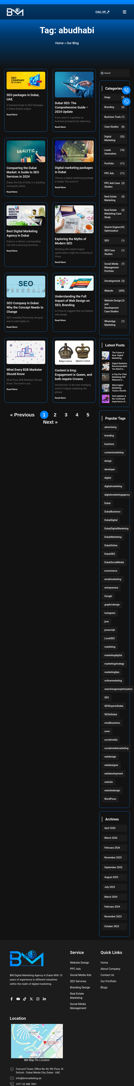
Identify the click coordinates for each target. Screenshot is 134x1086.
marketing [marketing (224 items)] (109, 646)
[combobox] (114, 73)
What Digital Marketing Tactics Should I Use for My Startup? (119, 390)
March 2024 (110, 896)
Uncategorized (112, 281)
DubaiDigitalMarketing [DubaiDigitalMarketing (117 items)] (116, 528)
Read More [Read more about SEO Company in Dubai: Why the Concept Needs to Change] (12, 327)
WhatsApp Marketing (110, 323)
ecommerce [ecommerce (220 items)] (110, 570)
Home (59, 43)
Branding (109, 107)
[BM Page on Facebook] (12, 999)
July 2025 (109, 887)
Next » (50, 422)
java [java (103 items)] (106, 621)
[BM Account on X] (32, 999)
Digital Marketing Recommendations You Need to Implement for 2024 (120, 369)
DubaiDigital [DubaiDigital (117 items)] (111, 520)
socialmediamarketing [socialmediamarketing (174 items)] (116, 748)
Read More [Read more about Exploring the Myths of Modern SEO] (60, 262)
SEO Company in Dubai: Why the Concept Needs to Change (25, 307)
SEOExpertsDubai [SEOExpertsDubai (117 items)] (113, 706)
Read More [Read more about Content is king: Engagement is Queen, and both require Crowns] (60, 398)
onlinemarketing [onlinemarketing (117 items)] (113, 680)
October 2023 (111, 926)
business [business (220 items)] (109, 444)
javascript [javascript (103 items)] (109, 630)
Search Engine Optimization (112, 229)
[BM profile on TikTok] (25, 999)
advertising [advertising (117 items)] (110, 427)
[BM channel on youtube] (19, 999)
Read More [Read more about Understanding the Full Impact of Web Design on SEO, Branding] (60, 320)
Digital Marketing (109, 138)
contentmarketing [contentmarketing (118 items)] (114, 452)
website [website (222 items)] (108, 782)
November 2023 (113, 916)
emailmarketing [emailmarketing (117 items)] (112, 579)
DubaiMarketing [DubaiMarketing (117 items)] (113, 537)
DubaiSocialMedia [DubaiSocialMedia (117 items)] (114, 562)
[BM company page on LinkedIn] (45, 999)
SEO (106, 240)
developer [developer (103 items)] (109, 469)
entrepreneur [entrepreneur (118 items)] (111, 587)
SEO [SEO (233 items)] (106, 697)
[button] (124, 12)
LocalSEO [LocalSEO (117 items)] (109, 638)
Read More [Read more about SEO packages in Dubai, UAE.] (12, 114)
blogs (107, 97)
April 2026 (110, 828)
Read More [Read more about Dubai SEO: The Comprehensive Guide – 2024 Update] (60, 127)
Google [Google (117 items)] (108, 596)
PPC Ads (109, 173)
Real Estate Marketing (110, 198)
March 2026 (110, 837)
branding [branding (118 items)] (109, 435)
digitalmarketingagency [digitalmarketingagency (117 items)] (117, 494)
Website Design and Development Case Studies (112, 306)
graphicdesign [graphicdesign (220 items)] (112, 604)
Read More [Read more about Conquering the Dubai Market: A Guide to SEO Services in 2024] (12, 192)
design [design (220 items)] (108, 461)
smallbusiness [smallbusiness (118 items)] (112, 722)
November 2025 (113, 857)
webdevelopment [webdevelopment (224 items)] (113, 773)
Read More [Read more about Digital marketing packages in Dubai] (60, 187)
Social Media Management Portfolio (111, 267)
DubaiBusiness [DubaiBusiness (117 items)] (112, 511)
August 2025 (111, 877)
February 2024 (112, 906)
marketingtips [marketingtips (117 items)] (111, 672)
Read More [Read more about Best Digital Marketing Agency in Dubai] (12, 251)
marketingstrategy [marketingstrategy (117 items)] (114, 663)
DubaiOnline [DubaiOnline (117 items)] (111, 545)
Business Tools (112, 117)
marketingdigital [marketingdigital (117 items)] (113, 655)
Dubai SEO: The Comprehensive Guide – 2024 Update (71, 107)
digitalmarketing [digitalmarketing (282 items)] (113, 486)
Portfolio (109, 163)
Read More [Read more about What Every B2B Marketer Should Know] (12, 389)
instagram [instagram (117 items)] (109, 613)
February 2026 (112, 847)
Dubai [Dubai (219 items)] (107, 503)
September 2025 (113, 867)
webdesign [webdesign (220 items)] (110, 756)
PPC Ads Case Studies (112, 185)
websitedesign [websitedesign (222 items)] (112, 790)
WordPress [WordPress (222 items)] (110, 799)
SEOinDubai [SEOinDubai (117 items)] (110, 714)
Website (108, 290)
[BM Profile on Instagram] (38, 999)
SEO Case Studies (109, 252)
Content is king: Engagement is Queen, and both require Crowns (73, 374)
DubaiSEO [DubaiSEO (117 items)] (109, 553)
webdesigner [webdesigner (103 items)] (111, 765)
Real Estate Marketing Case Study (112, 214)
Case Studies (111, 126)
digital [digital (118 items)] (107, 477)
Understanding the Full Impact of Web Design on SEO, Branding (72, 301)
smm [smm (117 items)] (107, 731)
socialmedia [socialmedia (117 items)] (111, 739)
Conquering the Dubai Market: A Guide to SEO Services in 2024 (23, 172)
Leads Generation (110, 152)
